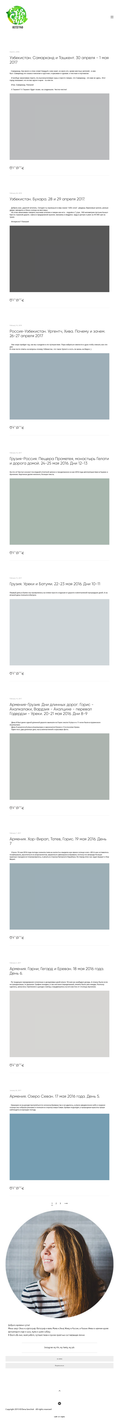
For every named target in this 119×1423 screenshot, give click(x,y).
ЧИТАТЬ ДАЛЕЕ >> (17, 167)
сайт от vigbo (59, 1416)
